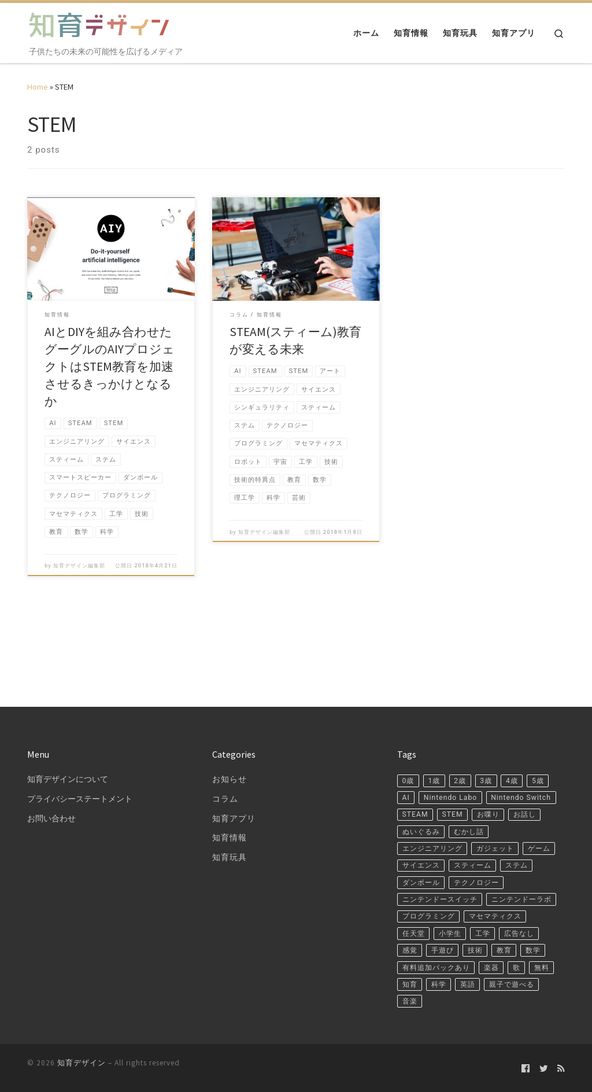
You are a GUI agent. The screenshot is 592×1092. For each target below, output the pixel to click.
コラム (225, 755)
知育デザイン (81, 1063)
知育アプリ (234, 775)
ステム (474, 849)
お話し (457, 793)
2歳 (467, 737)
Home (37, 87)
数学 (476, 943)
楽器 (504, 962)
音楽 (478, 999)
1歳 (438, 737)
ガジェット (424, 831)
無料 (411, 981)
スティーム (424, 849)
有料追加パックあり (441, 962)
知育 (444, 981)
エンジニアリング (487, 812)
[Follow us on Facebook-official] (525, 1067)
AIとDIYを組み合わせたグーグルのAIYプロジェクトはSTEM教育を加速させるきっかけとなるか (110, 366)
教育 (444, 943)
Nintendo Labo (484, 756)
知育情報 (229, 794)
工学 (411, 924)
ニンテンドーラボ (437, 887)
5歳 (409, 756)
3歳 (496, 737)
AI (435, 756)
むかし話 (419, 812)
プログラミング (517, 887)
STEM (538, 775)
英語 (508, 981)
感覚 (493, 924)
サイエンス (524, 831)
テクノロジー (428, 868)
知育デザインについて (67, 735)
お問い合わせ (51, 775)
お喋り (415, 793)
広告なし (452, 924)
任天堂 (492, 905)
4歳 (524, 737)
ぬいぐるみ (506, 793)
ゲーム (474, 831)
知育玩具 (229, 814)
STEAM (497, 775)
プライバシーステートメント (79, 755)
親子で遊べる (428, 999)
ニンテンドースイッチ (513, 868)
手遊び (530, 924)
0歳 (409, 737)
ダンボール (524, 849)
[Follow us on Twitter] (543, 1067)
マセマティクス (432, 905)
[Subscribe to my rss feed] (561, 1067)
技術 (411, 943)
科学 (476, 981)
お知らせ (229, 735)
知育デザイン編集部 (79, 585)
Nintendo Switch (435, 775)
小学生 (533, 905)
